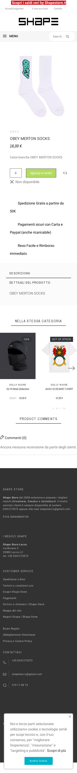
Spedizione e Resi (14, 579)
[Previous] (5, 368)
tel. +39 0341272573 (15, 555)
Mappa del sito (12, 610)
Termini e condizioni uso (18, 585)
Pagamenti (9, 598)
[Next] (71, 368)
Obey (15, 131)
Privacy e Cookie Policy (17, 641)
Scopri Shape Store (15, 591)
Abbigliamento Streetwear (19, 634)
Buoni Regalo (11, 628)
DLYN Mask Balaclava (18, 389)
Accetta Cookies (39, 761)
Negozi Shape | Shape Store (20, 616)
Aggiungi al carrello (41, 173)
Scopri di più (56, 750)
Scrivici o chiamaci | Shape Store (23, 604)
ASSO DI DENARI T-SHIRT (59, 389)
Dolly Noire (17, 384)
